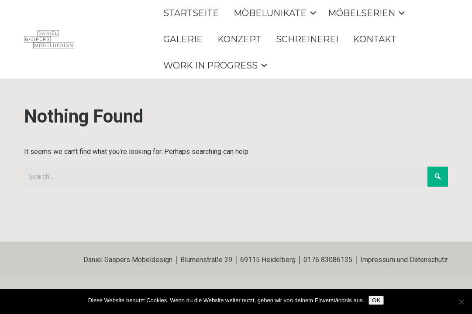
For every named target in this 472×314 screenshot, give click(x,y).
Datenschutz (429, 260)
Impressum (377, 260)
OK (376, 300)
